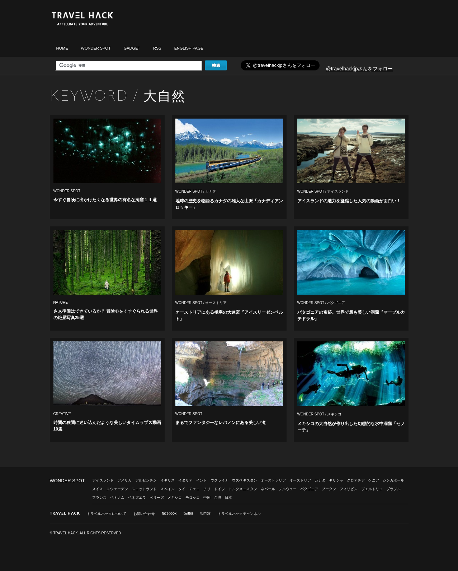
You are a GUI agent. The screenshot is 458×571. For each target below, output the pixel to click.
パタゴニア (336, 303)
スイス (97, 489)
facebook (169, 513)
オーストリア (216, 303)
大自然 (164, 96)
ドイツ (219, 489)
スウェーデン (117, 489)
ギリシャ (336, 480)
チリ (207, 489)
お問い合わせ (144, 514)
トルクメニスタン (242, 489)
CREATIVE (62, 414)
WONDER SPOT (96, 48)
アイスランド (338, 191)
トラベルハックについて (106, 514)
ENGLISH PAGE (188, 48)
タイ (181, 489)
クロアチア (356, 480)
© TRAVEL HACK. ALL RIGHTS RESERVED (85, 533)
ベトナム (117, 497)
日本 (228, 497)
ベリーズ (157, 497)
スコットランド (144, 489)
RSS (157, 48)
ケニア (373, 480)
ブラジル (393, 489)
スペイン (167, 489)
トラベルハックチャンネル (239, 514)
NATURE (60, 302)
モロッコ (192, 497)
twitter (188, 513)
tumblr (205, 513)
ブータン (329, 489)
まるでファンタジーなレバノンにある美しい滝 (220, 422)
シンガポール (393, 480)
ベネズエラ (137, 497)
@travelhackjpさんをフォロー (359, 69)
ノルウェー (288, 489)
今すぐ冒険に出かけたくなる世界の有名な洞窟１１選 (105, 199)
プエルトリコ (372, 489)
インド (201, 480)
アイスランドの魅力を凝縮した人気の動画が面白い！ (349, 200)
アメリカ (124, 480)
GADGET (132, 48)
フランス (99, 497)
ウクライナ (219, 480)
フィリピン (349, 489)
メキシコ (334, 414)
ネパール (268, 489)
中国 (207, 497)
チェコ (194, 489)
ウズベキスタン (244, 480)
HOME (62, 48)
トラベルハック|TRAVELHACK (82, 19)
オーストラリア (273, 480)
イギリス (167, 480)
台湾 (217, 497)
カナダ (210, 191)
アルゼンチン (146, 480)
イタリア (185, 480)
